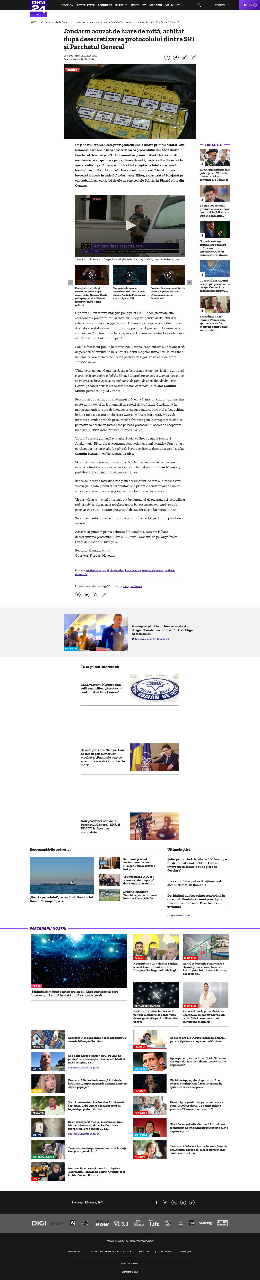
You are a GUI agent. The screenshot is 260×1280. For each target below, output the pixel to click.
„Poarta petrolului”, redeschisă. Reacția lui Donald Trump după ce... (61, 899)
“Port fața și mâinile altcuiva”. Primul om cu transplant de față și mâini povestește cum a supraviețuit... (199, 1127)
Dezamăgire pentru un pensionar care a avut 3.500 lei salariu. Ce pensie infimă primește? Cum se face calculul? (196, 1105)
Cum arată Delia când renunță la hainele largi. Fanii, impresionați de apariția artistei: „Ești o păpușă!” (97, 1083)
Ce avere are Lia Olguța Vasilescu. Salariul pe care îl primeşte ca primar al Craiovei (198, 1039)
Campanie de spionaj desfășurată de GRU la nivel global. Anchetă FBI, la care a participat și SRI (129, 293)
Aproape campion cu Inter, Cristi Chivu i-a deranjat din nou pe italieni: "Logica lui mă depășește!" (198, 1061)
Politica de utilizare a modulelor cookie (111, 1251)
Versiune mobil (130, 1263)
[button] (130, 225)
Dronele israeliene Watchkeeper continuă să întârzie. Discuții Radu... (140, 895)
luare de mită (133, 570)
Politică (67, 5)
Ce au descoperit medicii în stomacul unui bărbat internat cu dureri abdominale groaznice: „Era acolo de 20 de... (96, 1125)
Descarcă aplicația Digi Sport (152, 638)
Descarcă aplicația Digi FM (83, 1067)
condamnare (93, 570)
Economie (105, 5)
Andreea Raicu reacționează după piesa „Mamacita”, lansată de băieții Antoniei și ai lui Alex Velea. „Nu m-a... (96, 1171)
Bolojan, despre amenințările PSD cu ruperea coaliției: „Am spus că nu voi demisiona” (168, 293)
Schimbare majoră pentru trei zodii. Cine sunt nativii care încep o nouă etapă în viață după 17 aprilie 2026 (74, 993)
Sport (135, 5)
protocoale (81, 574)
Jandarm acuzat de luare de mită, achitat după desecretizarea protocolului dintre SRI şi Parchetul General (127, 22)
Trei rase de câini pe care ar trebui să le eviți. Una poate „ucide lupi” (97, 1149)
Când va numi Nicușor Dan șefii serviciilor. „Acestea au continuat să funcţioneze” (101, 688)
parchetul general (153, 570)
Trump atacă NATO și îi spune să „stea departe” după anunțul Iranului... (139, 880)
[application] (130, 226)
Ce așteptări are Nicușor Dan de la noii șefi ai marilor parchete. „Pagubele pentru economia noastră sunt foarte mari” (103, 757)
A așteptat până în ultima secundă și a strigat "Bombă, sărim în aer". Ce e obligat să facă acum (163, 630)
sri (104, 570)
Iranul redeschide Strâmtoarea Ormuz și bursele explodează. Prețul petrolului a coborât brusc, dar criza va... (205, 969)
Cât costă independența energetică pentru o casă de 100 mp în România (97, 1039)
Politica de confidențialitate (139, 1241)
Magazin (155, 5)
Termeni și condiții (115, 1241)
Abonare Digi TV (75, 1251)
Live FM (220, 5)
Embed (81, 259)
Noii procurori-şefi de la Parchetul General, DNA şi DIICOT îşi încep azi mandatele (100, 826)
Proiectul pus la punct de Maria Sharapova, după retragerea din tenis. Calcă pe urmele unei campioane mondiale (204, 1016)
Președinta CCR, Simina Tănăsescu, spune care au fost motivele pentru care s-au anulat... (214, 323)
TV (144, 5)
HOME (33, 22)
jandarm (170, 570)
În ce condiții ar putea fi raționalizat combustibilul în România (194, 883)
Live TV (247, 5)
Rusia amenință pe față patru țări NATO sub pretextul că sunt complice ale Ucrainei (215, 175)
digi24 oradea (115, 570)
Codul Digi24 (145, 1251)
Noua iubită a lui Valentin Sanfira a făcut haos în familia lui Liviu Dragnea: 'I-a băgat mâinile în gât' (155, 967)
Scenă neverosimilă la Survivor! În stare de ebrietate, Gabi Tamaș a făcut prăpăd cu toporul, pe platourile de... (96, 1105)
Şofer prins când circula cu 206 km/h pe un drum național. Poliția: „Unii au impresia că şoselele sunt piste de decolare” (197, 864)
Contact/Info (185, 1251)
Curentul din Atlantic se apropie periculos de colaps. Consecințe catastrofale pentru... (215, 286)
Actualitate (85, 5)
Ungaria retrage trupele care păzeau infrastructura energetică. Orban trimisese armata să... (214, 248)
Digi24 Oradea (62, 22)
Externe (121, 5)
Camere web (165, 1251)
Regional (45, 22)
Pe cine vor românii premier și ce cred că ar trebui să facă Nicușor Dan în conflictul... (215, 211)
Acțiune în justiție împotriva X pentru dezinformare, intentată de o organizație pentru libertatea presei (155, 1016)
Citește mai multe (177, 915)
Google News (132, 586)
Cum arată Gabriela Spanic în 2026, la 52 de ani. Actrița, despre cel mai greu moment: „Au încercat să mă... (198, 1149)
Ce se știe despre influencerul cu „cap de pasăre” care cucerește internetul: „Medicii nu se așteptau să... (96, 1059)
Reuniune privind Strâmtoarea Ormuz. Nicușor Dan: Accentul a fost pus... (139, 864)
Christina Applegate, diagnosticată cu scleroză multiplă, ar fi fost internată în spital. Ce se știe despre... (196, 1083)
